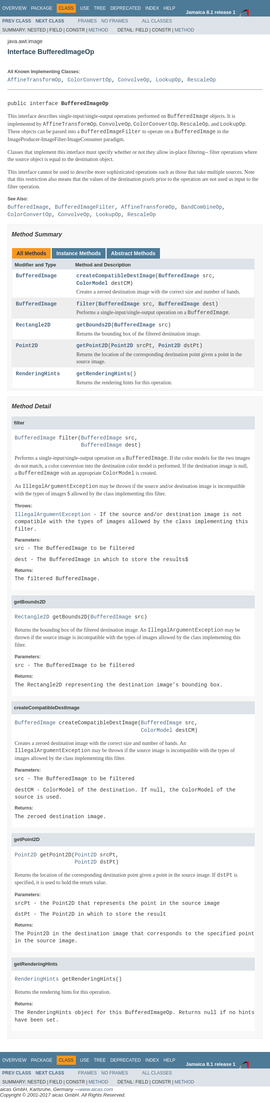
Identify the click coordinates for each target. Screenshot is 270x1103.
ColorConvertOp (90, 80)
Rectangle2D (33, 325)
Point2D (27, 345)
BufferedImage (36, 276)
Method (98, 30)
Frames (87, 21)
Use (84, 8)
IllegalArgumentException (53, 514)
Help (169, 8)
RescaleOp (201, 80)
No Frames (114, 21)
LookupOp (168, 80)
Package (41, 8)
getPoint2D (92, 345)
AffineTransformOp (34, 80)
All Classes (157, 21)
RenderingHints (38, 374)
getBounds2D (93, 325)
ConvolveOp (133, 80)
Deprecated (125, 8)
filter (85, 304)
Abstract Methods (133, 253)
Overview (14, 8)
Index (152, 8)
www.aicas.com (96, 1089)
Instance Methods (78, 253)
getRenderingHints (103, 374)
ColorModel (92, 283)
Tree (100, 8)
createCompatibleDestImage (115, 276)
